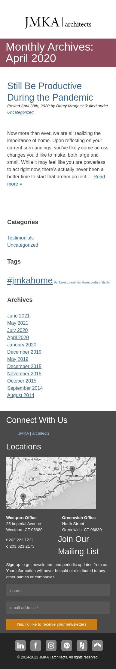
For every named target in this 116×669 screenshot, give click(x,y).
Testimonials (20, 237)
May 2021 (17, 323)
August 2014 (20, 395)
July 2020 (17, 330)
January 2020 (21, 344)
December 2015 (24, 366)
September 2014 (25, 388)
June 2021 (18, 315)
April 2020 (18, 337)
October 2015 (21, 380)
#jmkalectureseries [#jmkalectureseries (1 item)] (67, 282)
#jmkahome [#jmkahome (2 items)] (30, 280)
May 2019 (17, 359)
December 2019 (24, 352)
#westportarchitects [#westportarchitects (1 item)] (96, 282)
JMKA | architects (34, 433)
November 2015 (24, 373)
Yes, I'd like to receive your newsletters (51, 624)
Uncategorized (20, 112)
